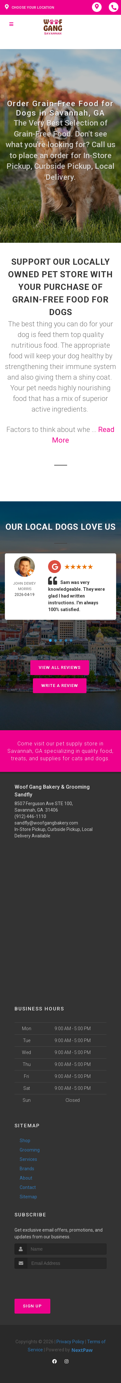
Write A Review (59, 685)
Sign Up (32, 1305)
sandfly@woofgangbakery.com (46, 822)
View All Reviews (60, 667)
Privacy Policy (70, 1341)
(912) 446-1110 (30, 815)
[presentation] (49, 1280)
